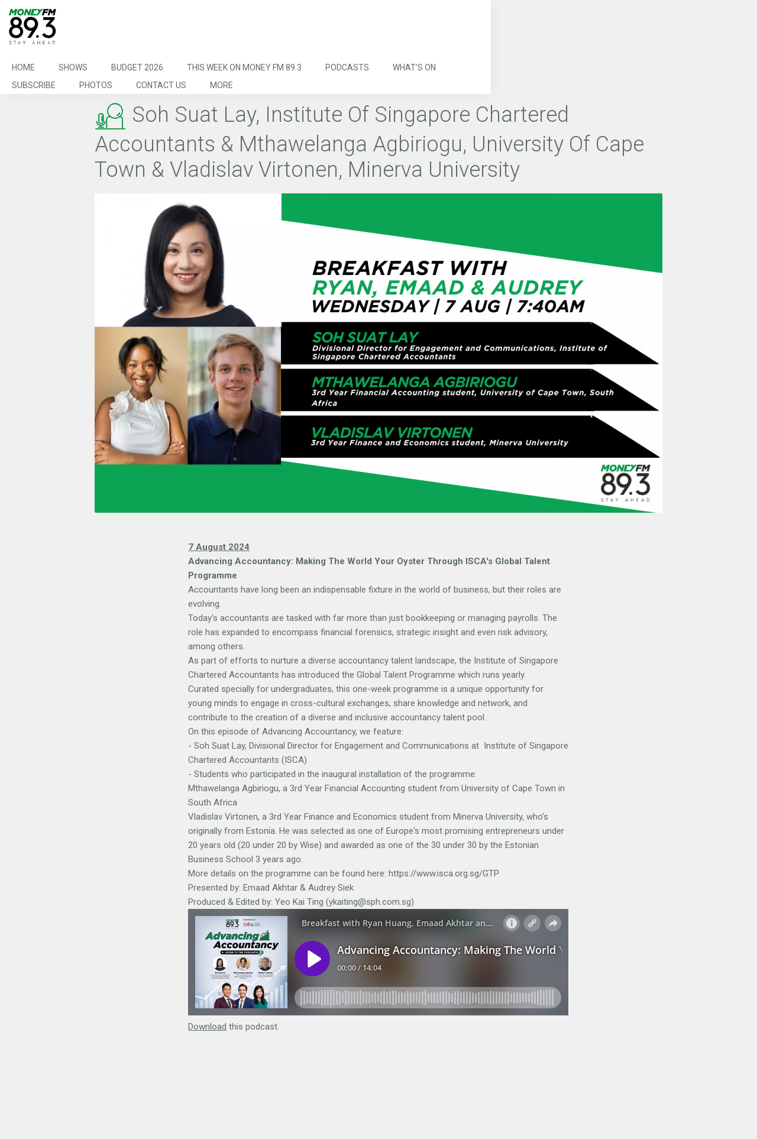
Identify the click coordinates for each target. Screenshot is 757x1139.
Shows (73, 67)
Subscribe (34, 85)
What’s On (414, 67)
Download (207, 1026)
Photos (95, 85)
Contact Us (161, 85)
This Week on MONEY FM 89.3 (244, 67)
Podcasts (347, 67)
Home (23, 67)
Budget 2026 (137, 67)
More (221, 85)
